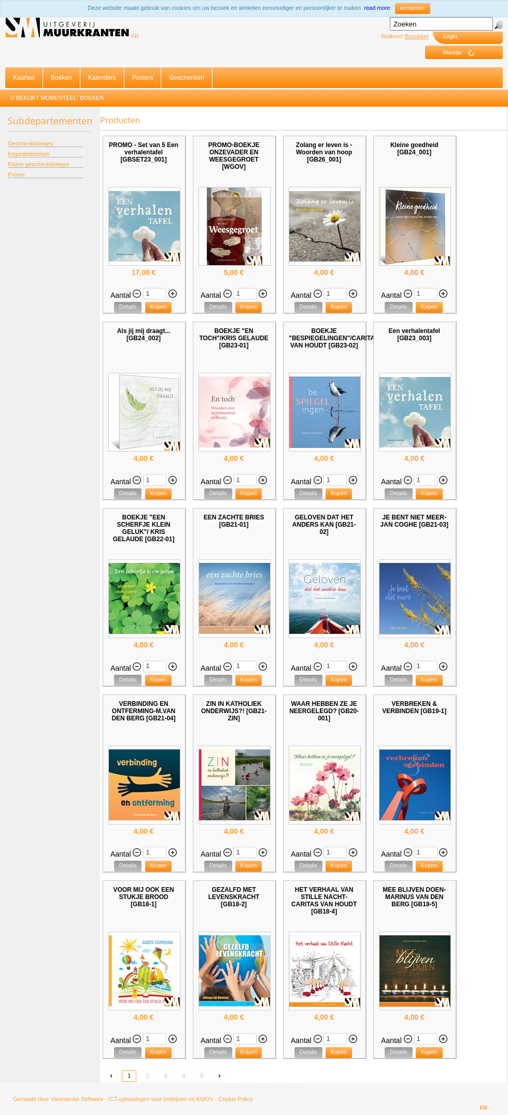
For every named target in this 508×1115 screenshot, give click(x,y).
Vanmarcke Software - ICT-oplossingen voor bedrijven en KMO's (132, 1099)
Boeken (61, 77)
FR (135, 36)
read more (377, 8)
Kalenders (102, 77)
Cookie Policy (235, 1099)
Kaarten (24, 77)
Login (450, 36)
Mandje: (462, 53)
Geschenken (186, 77)
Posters (142, 77)
